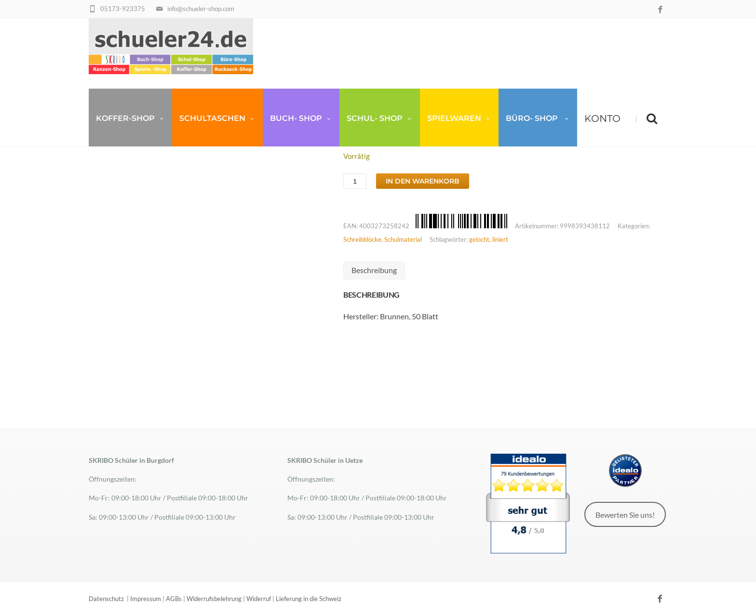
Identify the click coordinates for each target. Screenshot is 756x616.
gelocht (479, 239)
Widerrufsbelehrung (214, 599)
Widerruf (258, 599)
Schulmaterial (403, 239)
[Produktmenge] (354, 181)
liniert (500, 239)
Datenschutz (106, 599)
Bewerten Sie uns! (625, 514)
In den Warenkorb (422, 181)
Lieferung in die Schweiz (308, 599)
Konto (602, 120)
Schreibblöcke (362, 239)
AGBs (174, 599)
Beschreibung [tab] (374, 270)
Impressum (145, 599)
